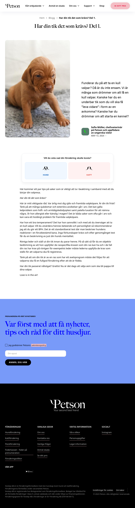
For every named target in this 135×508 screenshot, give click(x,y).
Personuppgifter (77, 438)
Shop (101, 5)
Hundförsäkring (12, 432)
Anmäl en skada (57, 5)
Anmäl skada (43, 449)
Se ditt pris (42, 455)
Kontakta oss (43, 438)
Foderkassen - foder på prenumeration (16, 451)
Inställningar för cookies (103, 490)
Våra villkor (75, 432)
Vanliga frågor (44, 444)
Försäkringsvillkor (13, 458)
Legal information (78, 444)
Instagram (107, 432)
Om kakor (120, 490)
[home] (12, 6)
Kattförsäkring (12, 438)
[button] (35, 5)
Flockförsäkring (12, 444)
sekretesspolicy (39, 345)
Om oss (41, 432)
